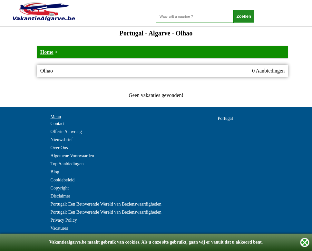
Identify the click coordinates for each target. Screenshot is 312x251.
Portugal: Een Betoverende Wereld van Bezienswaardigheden (106, 204)
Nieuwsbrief (62, 139)
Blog (55, 171)
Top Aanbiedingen (67, 163)
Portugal (225, 118)
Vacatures (59, 228)
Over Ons (59, 147)
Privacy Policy (64, 220)
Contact (58, 123)
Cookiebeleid (63, 180)
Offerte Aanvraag (66, 131)
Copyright (60, 188)
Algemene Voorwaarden (72, 155)
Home (47, 52)
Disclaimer (60, 196)
